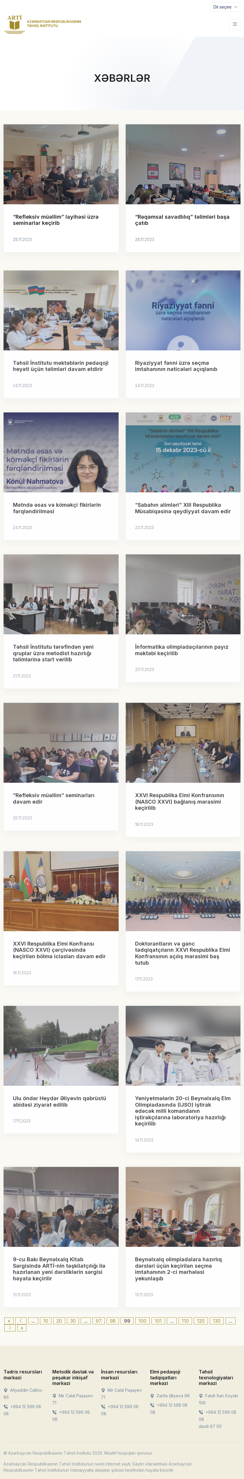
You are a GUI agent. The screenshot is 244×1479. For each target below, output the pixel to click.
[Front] (43, 24)
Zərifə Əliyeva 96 (170, 1395)
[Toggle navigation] (225, 7)
